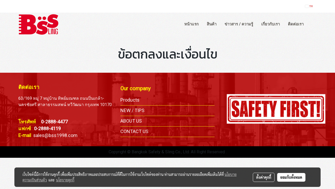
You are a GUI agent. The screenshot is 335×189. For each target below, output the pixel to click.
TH (309, 6)
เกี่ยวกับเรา (270, 24)
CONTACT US (134, 131)
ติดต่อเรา (296, 24)
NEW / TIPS (132, 110)
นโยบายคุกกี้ (65, 179)
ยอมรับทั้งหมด (291, 177)
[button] (312, 24)
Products (129, 100)
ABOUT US (131, 121)
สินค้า (211, 24)
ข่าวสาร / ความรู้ (239, 24)
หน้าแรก (191, 24)
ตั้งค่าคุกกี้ (263, 177)
